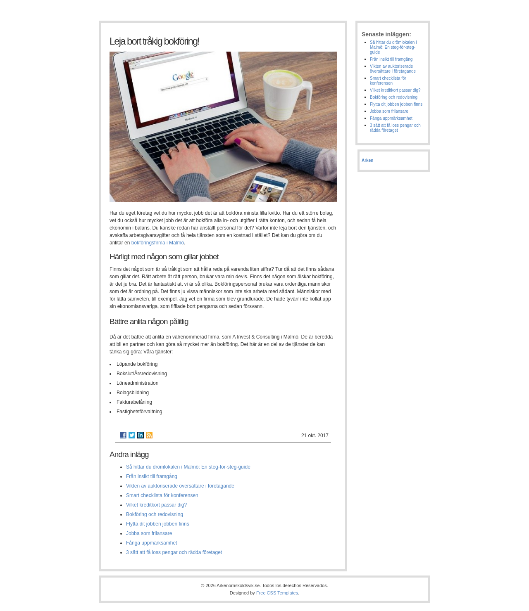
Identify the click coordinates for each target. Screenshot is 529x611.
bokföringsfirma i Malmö (157, 243)
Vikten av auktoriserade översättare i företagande (180, 486)
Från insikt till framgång (151, 476)
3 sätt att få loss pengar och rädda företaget (174, 552)
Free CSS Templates (277, 592)
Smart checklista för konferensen (162, 495)
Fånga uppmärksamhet (151, 543)
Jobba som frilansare (149, 533)
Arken (367, 160)
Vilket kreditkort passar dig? (156, 505)
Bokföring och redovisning (154, 514)
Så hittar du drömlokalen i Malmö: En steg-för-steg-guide (188, 467)
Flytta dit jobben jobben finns (157, 524)
